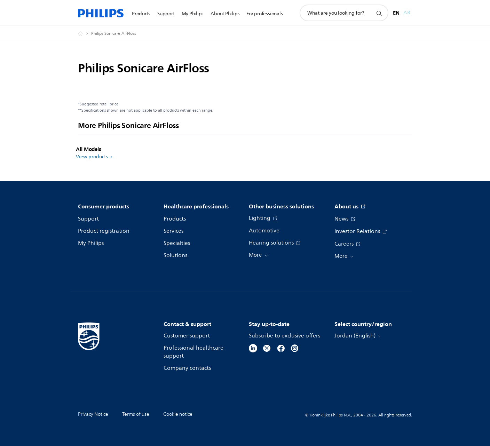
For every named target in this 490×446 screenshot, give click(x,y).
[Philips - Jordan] (84, 33)
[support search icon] (379, 13)
